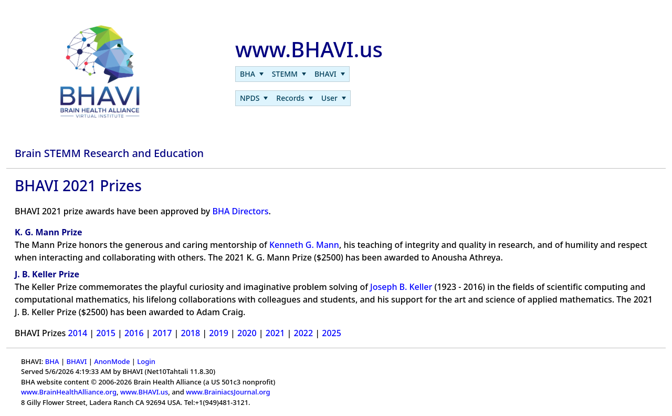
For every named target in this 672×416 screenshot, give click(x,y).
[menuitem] (252, 74)
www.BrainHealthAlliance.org (69, 392)
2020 (247, 333)
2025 (331, 333)
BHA (52, 361)
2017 (162, 333)
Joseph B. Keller (401, 287)
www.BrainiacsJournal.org (228, 392)
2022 (303, 333)
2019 (218, 333)
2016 (134, 333)
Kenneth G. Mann (304, 245)
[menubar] (292, 74)
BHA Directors (240, 211)
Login (146, 361)
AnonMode (112, 361)
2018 (191, 333)
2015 (106, 333)
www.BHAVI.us (144, 392)
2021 (275, 333)
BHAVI (76, 361)
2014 (78, 333)
